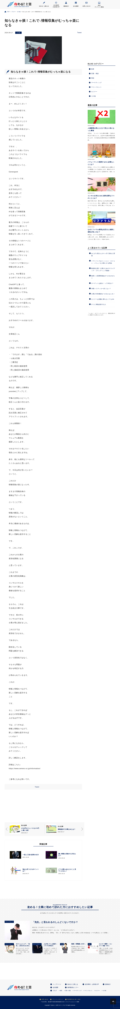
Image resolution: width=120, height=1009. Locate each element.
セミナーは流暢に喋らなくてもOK (102, 299)
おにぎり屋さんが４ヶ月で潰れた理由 (103, 254)
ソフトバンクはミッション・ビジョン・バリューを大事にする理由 (103, 262)
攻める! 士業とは (72, 984)
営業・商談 (95, 73)
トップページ (57, 984)
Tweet (79, 32)
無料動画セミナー (72, 987)
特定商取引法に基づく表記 (73, 999)
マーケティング (96, 82)
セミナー (94, 91)
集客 (92, 69)
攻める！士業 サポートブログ (58, 1005)
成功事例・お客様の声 (92, 984)
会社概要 (55, 987)
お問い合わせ (44, 999)
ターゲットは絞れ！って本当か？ (102, 283)
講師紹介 (108, 984)
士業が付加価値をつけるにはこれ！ (103, 294)
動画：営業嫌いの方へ (78, 944)
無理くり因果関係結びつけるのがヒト (103, 277)
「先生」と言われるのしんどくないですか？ (55, 922)
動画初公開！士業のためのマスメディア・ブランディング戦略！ (103, 269)
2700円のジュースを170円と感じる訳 (30, 829)
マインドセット (96, 87)
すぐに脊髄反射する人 (98, 304)
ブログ (13, 11)
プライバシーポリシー (57, 999)
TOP (8, 11)
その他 (18, 11)
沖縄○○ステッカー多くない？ (101, 288)
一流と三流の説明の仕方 (31, 854)
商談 (92, 78)
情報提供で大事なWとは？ (66, 829)
